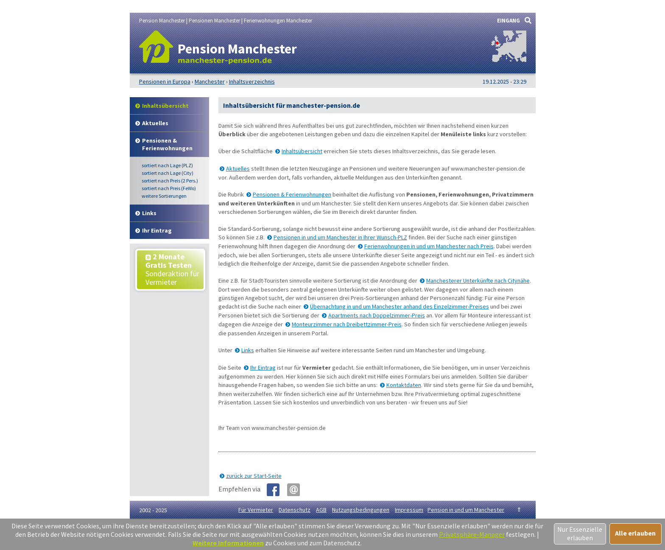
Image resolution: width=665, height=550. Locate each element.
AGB (321, 510)
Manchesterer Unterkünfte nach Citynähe (478, 280)
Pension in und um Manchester (466, 510)
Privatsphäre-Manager (472, 534)
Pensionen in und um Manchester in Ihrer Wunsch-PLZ (340, 237)
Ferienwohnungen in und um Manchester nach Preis (429, 246)
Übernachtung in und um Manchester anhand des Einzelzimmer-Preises (399, 306)
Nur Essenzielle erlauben (579, 533)
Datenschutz (294, 510)
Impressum (409, 510)
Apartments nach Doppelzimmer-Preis (376, 315)
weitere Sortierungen (164, 196)
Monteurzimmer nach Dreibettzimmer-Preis (347, 324)
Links (149, 213)
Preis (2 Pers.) (170, 180)
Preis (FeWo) (169, 188)
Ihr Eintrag (157, 230)
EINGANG (508, 20)
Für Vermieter (255, 510)
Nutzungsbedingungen (360, 510)
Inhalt (165, 105)
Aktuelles (155, 123)
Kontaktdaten (403, 385)
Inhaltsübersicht (302, 151)
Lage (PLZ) (167, 165)
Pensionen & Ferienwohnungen (167, 144)
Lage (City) (167, 173)
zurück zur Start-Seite (254, 476)
